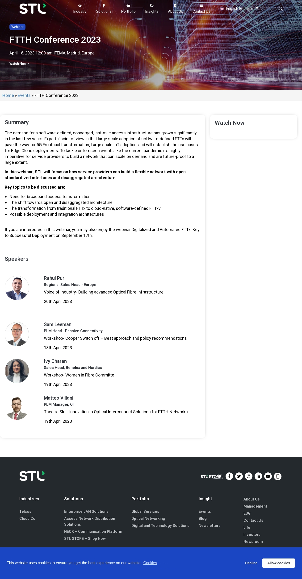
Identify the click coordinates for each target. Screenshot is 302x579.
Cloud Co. (27, 518)
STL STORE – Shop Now (85, 538)
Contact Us (253, 520)
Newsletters (210, 525)
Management (255, 506)
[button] (80, 9)
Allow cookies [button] (278, 563)
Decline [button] (251, 563)
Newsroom (253, 541)
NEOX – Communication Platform (93, 531)
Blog (203, 518)
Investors (251, 534)
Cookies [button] (150, 563)
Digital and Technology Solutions (160, 525)
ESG (247, 513)
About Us (251, 499)
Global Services (145, 511)
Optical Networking (148, 518)
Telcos (25, 511)
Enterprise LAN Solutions (86, 511)
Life (246, 527)
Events (24, 95)
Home (8, 95)
